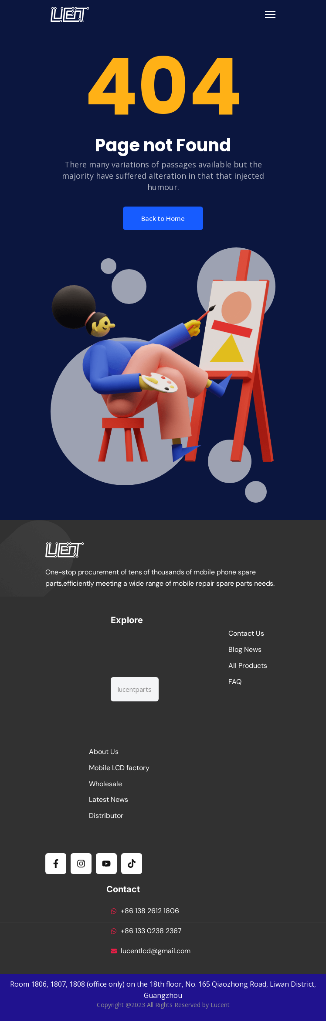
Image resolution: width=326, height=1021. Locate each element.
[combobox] (135, 689)
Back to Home (163, 218)
